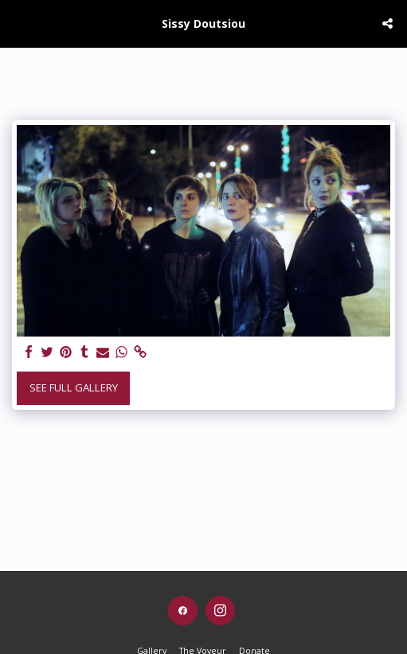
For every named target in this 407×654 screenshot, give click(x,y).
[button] (17, 22)
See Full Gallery (73, 387)
